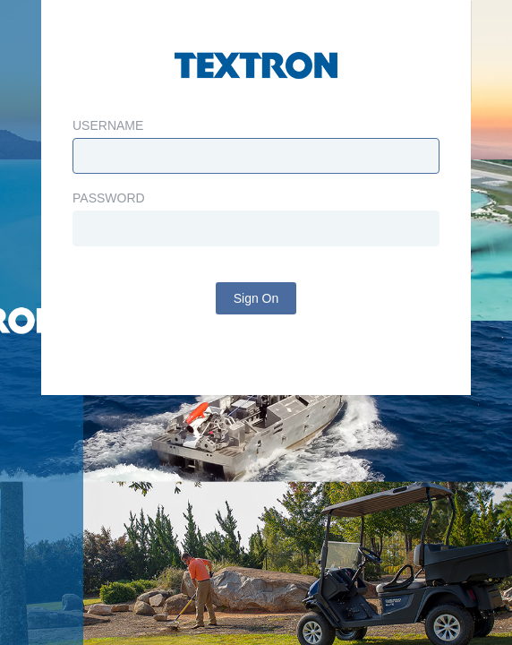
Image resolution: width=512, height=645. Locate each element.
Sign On (256, 298)
